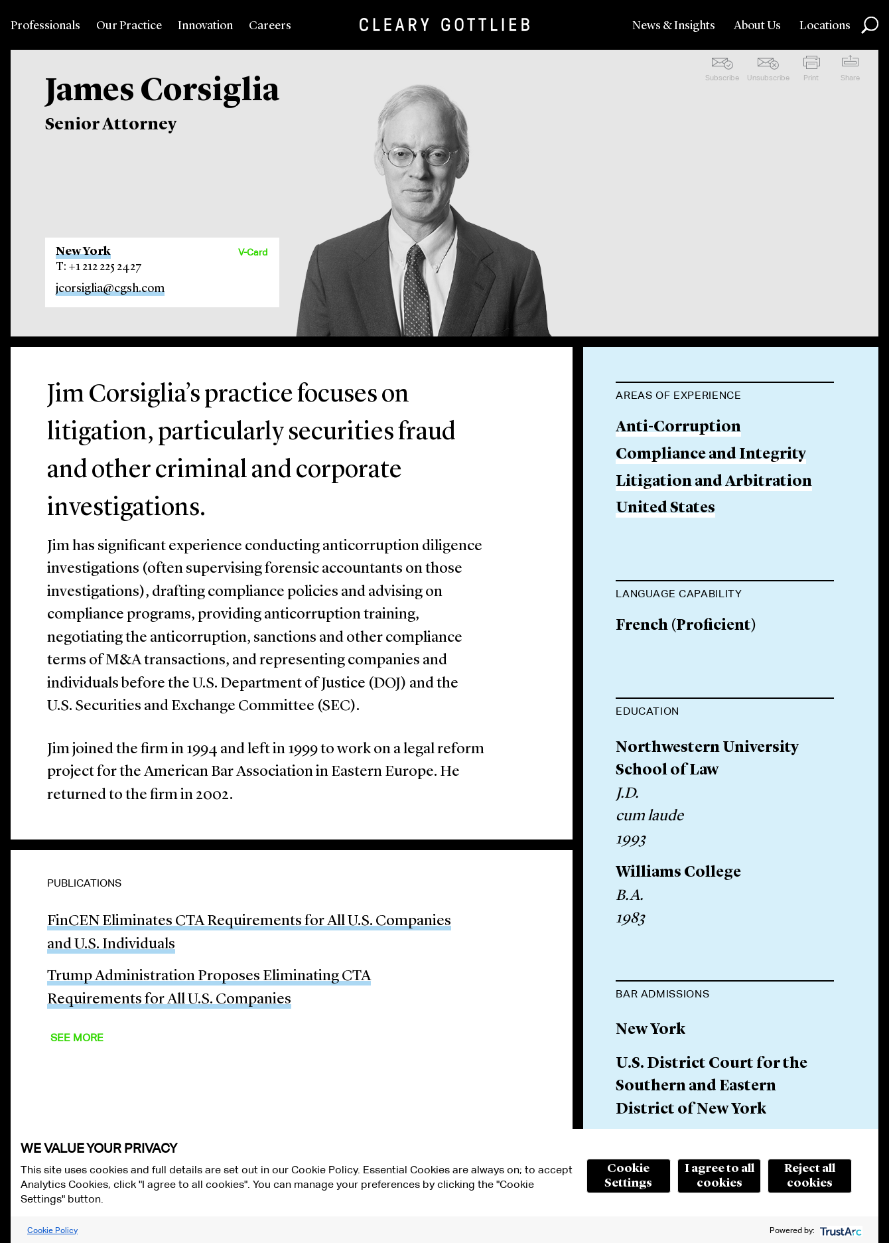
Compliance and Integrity (711, 455)
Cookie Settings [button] (628, 1176)
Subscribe (722, 77)
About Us (757, 26)
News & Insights (673, 26)
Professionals (45, 26)
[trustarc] (839, 1230)
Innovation (205, 26)
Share (850, 77)
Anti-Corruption (678, 427)
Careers (270, 26)
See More (76, 1037)
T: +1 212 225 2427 (99, 267)
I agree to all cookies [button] (719, 1176)
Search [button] (869, 25)
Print (811, 77)
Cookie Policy (52, 1230)
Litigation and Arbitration (714, 482)
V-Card (252, 252)
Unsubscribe (768, 77)
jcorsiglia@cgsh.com (110, 289)
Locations (825, 26)
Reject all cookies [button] (809, 1176)
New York (83, 251)
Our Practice (129, 26)
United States (665, 508)
